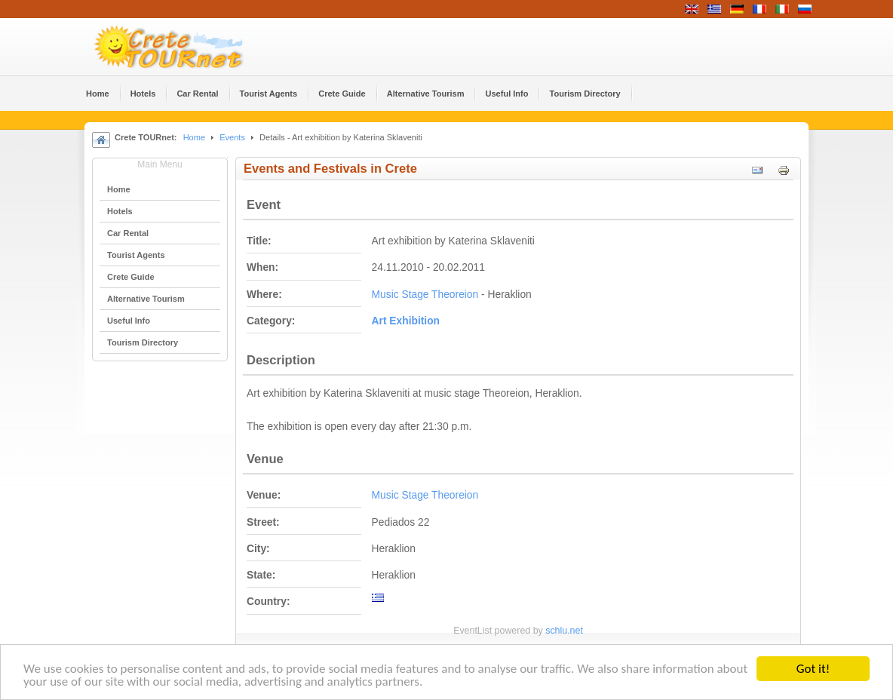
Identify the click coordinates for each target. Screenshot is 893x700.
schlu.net (564, 630)
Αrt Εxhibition (406, 321)
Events (232, 137)
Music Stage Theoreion (425, 294)
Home (194, 137)
